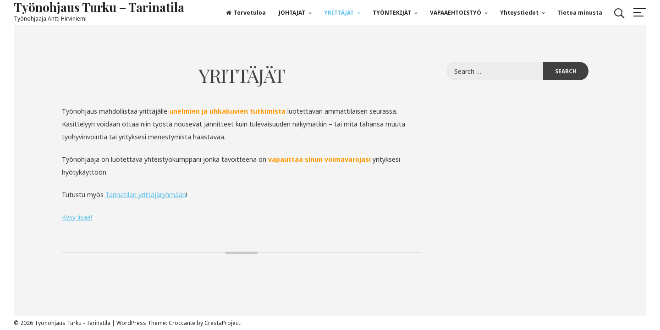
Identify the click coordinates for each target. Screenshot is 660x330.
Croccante (182, 323)
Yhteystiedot (519, 12)
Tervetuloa (246, 12)
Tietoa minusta (579, 12)
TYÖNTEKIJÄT (392, 12)
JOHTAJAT (292, 12)
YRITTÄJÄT (339, 12)
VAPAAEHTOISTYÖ (455, 12)
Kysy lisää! (77, 217)
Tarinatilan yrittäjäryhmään (145, 194)
